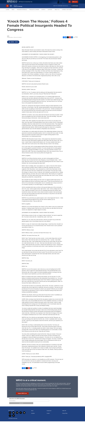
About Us (57, 12)
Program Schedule (22, 12)
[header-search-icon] (70, 3)
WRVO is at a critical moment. (31, 383)
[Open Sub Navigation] (10, 12)
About (32, 413)
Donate (76, 3)
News (13, 12)
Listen (7, 12)
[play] (7, 8)
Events (43, 12)
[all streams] (75, 8)
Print (76, 39)
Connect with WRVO (67, 12)
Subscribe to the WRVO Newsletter (17, 401)
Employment (49, 413)
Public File (64, 413)
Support (50, 12)
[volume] (11, 8)
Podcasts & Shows (34, 12)
